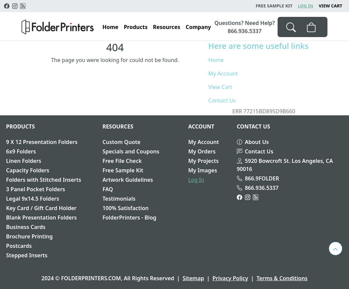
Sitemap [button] (193, 278)
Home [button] (110, 27)
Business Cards (25, 227)
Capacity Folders (27, 170)
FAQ (107, 189)
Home (216, 60)
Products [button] (136, 27)
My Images (202, 170)
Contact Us (221, 100)
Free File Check (122, 161)
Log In (305, 6)
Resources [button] (166, 27)
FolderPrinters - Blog (129, 217)
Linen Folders (23, 161)
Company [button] (198, 27)
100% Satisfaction (125, 208)
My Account (223, 73)
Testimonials (118, 198)
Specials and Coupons (130, 151)
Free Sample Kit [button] (274, 6)
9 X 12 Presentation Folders (41, 142)
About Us (253, 142)
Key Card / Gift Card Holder (41, 208)
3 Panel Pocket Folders (35, 189)
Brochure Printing (29, 236)
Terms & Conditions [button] (282, 278)
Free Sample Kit (122, 170)
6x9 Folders (21, 151)
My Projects (203, 161)
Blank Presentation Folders (41, 217)
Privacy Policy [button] (230, 278)
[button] (58, 26)
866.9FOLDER (258, 178)
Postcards (19, 246)
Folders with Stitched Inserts (43, 179)
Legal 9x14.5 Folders (32, 198)
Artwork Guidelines (127, 179)
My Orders (202, 151)
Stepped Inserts (26, 255)
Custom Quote (121, 142)
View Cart (330, 6)
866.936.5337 (258, 188)
